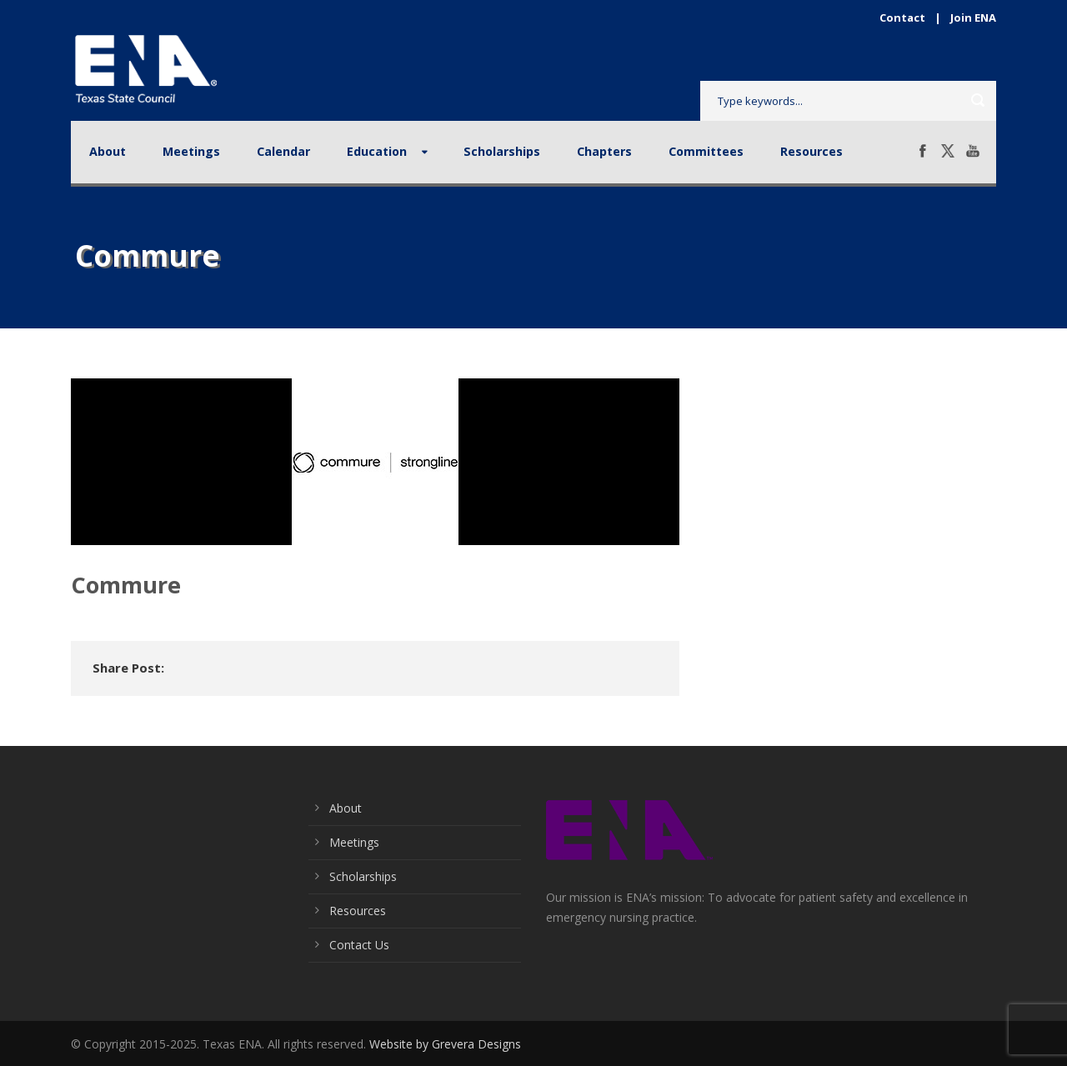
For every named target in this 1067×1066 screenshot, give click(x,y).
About (107, 151)
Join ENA (973, 17)
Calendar (283, 151)
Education (377, 151)
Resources (811, 151)
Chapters (604, 151)
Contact (902, 17)
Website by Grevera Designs (445, 1044)
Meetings (191, 151)
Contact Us (359, 945)
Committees (706, 151)
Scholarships (501, 151)
